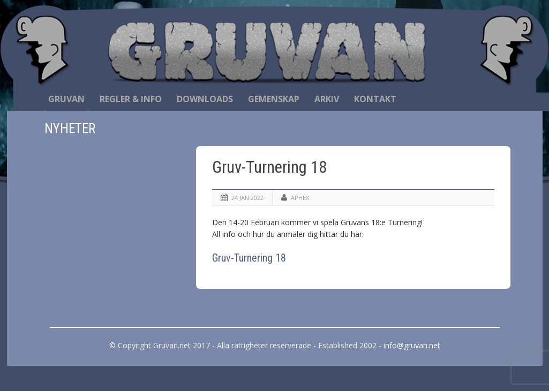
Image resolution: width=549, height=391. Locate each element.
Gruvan (66, 99)
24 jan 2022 (247, 198)
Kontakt (375, 99)
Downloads (205, 99)
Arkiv (326, 99)
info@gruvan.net (411, 345)
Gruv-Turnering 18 (269, 167)
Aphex (300, 198)
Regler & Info (131, 99)
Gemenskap (273, 99)
